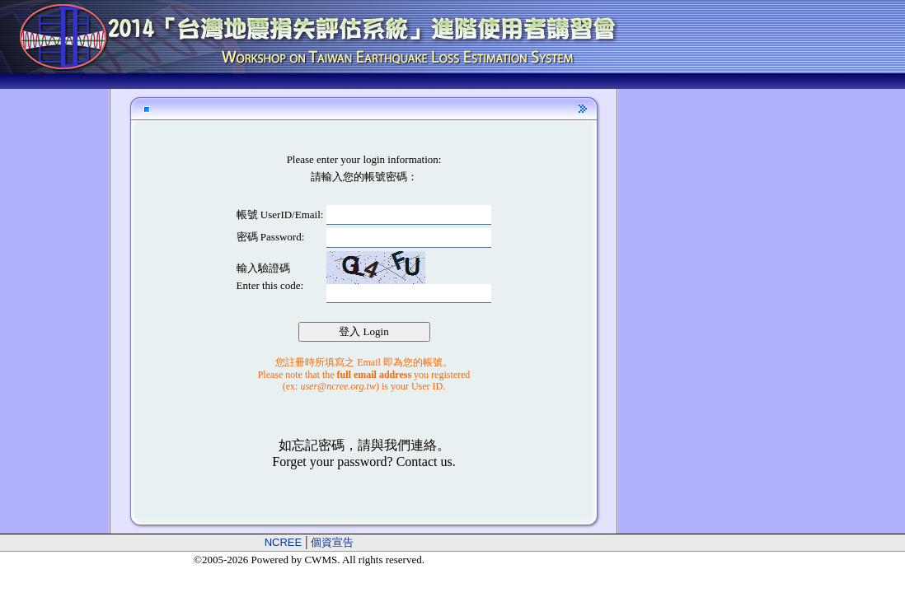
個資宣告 (332, 542)
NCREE (283, 542)
